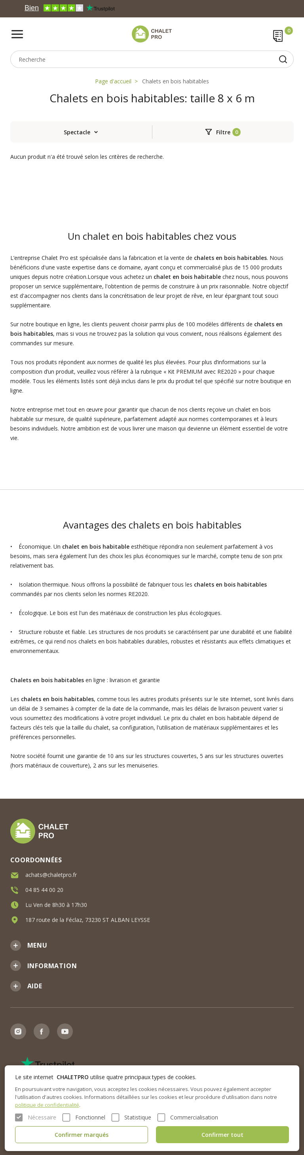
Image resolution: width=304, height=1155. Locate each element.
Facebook (41, 1031)
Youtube (65, 1031)
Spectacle (77, 132)
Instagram (18, 1031)
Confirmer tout (222, 1134)
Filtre (223, 132)
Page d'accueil (113, 81)
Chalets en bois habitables (175, 81)
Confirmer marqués (81, 1134)
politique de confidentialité (47, 1104)
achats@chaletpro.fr (51, 874)
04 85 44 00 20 (44, 889)
